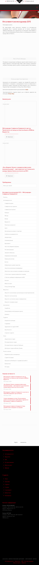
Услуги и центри (7, 351)
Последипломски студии (11, 342)
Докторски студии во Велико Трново (13, 348)
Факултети (5, 289)
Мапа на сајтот (8, 283)
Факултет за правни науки (11, 302)
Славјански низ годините (11, 206)
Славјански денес (9, 203)
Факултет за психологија (11, 295)
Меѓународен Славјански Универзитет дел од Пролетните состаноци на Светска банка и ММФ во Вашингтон (18, 130)
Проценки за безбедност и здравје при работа (16, 360)
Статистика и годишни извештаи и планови (15, 274)
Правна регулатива (9, 258)
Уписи (4, 336)
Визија (6, 218)
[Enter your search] (19, 185)
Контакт (7, 280)
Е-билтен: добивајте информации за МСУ (15, 277)
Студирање (7, 323)
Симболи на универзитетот (11, 234)
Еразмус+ (7, 314)
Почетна (5, 197)
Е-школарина (8, 490)
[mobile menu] (37, 7)
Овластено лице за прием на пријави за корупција (17, 271)
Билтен (6, 262)
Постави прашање (9, 249)
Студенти (5, 317)
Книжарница (8, 495)
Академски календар (10, 320)
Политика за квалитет (10, 225)
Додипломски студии (10, 339)
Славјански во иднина (10, 209)
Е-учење (7, 487)
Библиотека (8, 363)
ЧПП (6, 459)
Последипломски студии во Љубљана (14, 345)
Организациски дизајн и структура (13, 231)
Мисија (6, 215)
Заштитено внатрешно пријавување (13, 268)
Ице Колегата (8, 329)
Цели (6, 228)
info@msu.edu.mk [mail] (30, 1)
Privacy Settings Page (10, 286)
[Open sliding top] (19, 1)
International (6, 305)
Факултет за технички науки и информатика (15, 299)
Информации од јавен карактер (12, 265)
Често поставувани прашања (12, 246)
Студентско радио (9, 357)
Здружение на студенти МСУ (12, 326)
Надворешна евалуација (11, 255)
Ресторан (7, 366)
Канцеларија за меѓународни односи (14, 311)
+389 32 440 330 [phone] (10, 1)
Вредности (7, 221)
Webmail (7, 468)
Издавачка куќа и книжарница (12, 354)
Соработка (7, 308)
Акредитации (8, 237)
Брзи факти (7, 243)
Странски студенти (9, 332)
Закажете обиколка (9, 252)
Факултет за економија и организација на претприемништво (19, 292)
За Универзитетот (7, 200)
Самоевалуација (9, 240)
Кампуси (7, 212)
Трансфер (7, 481)
